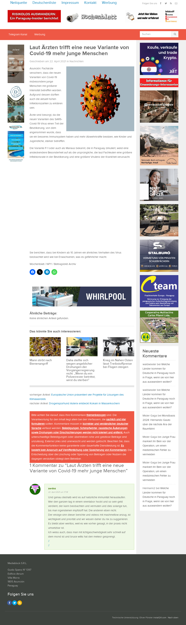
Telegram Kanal (18, 34)
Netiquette (18, 3)
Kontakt (90, 3)
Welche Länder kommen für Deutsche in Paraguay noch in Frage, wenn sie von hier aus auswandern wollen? (159, 373)
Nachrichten (77, 61)
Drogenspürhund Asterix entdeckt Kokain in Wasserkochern (84, 403)
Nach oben (173, 617)
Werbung (109, 3)
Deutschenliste (44, 3)
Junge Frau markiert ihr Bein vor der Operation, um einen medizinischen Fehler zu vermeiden (159, 445)
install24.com (159, 617)
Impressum (70, 3)
